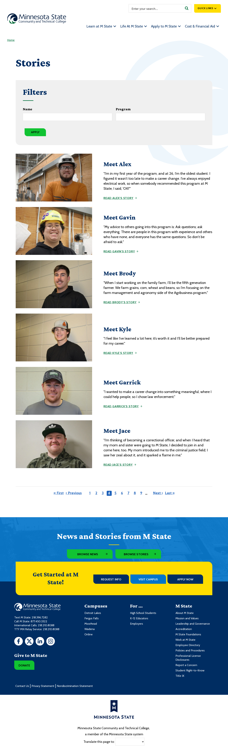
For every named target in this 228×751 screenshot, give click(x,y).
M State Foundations (188, 634)
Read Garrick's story (121, 406)
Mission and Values (187, 618)
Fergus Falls (91, 618)
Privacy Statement (43, 686)
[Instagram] (50, 642)
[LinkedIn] (40, 642)
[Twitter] (29, 642)
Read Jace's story (118, 464)
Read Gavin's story (119, 251)
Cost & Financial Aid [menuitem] (200, 26)
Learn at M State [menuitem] (99, 26)
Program (123, 109)
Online (88, 634)
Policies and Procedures (190, 650)
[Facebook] (18, 642)
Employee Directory (187, 645)
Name (27, 109)
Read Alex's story (118, 198)
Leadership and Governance (192, 623)
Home (11, 40)
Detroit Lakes (92, 613)
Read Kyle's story (118, 353)
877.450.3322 (39, 621)
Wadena (89, 629)
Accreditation (183, 629)
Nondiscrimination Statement (75, 686)
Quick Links (205, 8)
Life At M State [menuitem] (131, 26)
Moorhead (90, 623)
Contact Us (22, 686)
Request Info (111, 579)
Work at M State (185, 639)
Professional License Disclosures (188, 657)
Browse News (87, 554)
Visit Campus (148, 579)
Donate (24, 665)
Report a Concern (186, 665)
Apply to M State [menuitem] (164, 26)
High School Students (143, 613)
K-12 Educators (139, 618)
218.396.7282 (40, 617)
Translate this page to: (99, 742)
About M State (184, 613)
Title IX (179, 675)
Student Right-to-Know (189, 670)
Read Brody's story (119, 302)
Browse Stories (136, 554)
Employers (136, 623)
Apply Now (185, 579)
